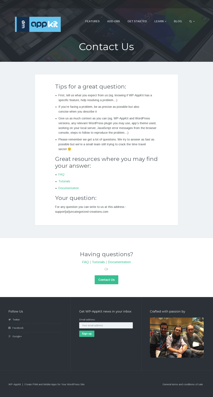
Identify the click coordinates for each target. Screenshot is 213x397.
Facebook (17, 327)
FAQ (61, 174)
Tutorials (64, 181)
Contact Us (106, 279)
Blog (178, 21)
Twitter (16, 319)
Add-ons (113, 21)
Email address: (87, 319)
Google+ (17, 336)
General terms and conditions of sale (183, 384)
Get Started (137, 21)
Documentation (68, 188)
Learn (159, 21)
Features (92, 21)
